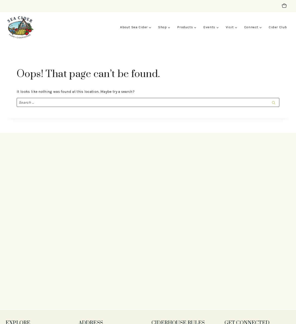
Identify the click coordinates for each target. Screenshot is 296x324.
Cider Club (278, 27)
